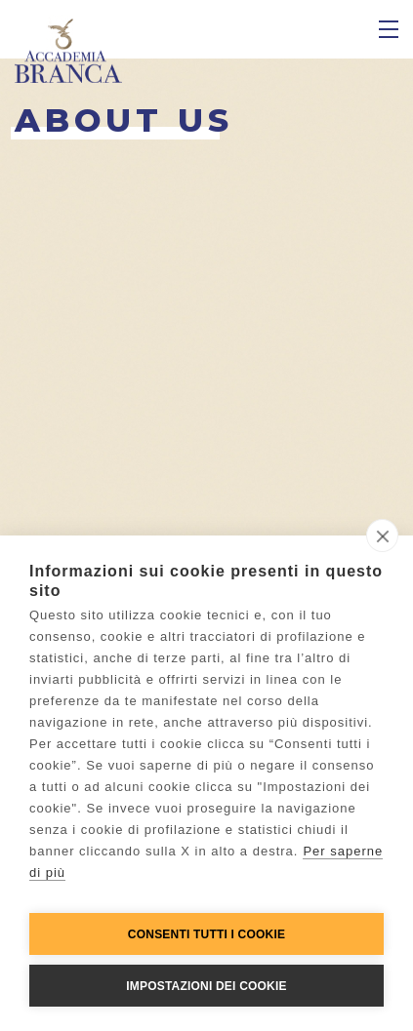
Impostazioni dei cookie (206, 986)
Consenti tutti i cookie (206, 934)
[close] (382, 535)
